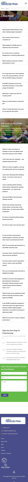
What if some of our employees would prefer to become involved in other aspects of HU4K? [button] (13, 295)
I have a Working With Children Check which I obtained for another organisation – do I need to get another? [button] (13, 188)
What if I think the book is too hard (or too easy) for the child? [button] (13, 110)
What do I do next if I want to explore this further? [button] (13, 319)
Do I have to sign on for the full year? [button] (13, 225)
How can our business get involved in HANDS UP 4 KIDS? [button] (13, 272)
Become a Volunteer (6, 453)
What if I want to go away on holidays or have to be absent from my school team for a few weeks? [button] (12, 151)
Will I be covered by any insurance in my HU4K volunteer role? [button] (13, 246)
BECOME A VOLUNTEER (10, 138)
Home (2, 8)
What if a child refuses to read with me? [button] (13, 102)
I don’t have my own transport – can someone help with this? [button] (13, 160)
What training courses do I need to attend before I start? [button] (12, 62)
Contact (3, 450)
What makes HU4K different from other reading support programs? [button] (12, 31)
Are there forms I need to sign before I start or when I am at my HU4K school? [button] (13, 263)
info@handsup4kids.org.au (8, 430)
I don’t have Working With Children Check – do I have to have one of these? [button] (13, 177)
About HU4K (4, 441)
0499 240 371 (5, 427)
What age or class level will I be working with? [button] (11, 94)
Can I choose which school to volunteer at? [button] (11, 38)
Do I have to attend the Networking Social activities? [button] (13, 218)
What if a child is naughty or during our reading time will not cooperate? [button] (13, 168)
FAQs (2, 444)
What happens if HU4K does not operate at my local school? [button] (12, 46)
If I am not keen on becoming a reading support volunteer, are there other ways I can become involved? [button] (13, 237)
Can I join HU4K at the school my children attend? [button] (12, 198)
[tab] (14, 31)
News (2, 447)
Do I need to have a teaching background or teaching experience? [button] (13, 54)
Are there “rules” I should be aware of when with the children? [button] (13, 254)
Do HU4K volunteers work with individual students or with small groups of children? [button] (12, 86)
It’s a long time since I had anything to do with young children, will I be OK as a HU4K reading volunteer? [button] (13, 76)
